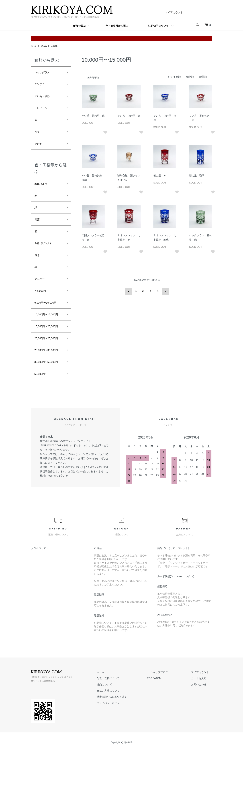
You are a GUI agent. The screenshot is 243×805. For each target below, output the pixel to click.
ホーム (34, 46)
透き (37, 270)
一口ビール (42, 112)
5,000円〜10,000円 (48, 322)
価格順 (190, 76)
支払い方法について (125, 745)
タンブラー (42, 86)
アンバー (41, 296)
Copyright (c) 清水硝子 (121, 797)
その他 (39, 151)
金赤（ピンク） (45, 257)
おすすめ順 (174, 76)
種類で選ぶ (79, 25)
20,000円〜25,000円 (47, 375)
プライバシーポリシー (126, 758)
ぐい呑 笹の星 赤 (128, 115)
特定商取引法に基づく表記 (129, 752)
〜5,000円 (41, 309)
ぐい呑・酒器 (44, 99)
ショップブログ (169, 727)
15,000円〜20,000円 (47, 357)
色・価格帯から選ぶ (116, 25)
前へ (130, 291)
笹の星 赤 (159, 175)
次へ (164, 291)
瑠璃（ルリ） (44, 192)
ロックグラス (44, 73)
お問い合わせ (202, 739)
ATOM (171, 733)
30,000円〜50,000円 (47, 412)
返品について (121, 739)
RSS (163, 733)
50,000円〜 (42, 428)
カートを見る (202, 733)
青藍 (37, 231)
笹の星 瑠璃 (196, 175)
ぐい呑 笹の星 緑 (93, 115)
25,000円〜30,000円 (47, 394)
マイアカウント (174, 12)
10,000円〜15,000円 (52, 46)
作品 (37, 138)
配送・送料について (125, 733)
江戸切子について (158, 25)
